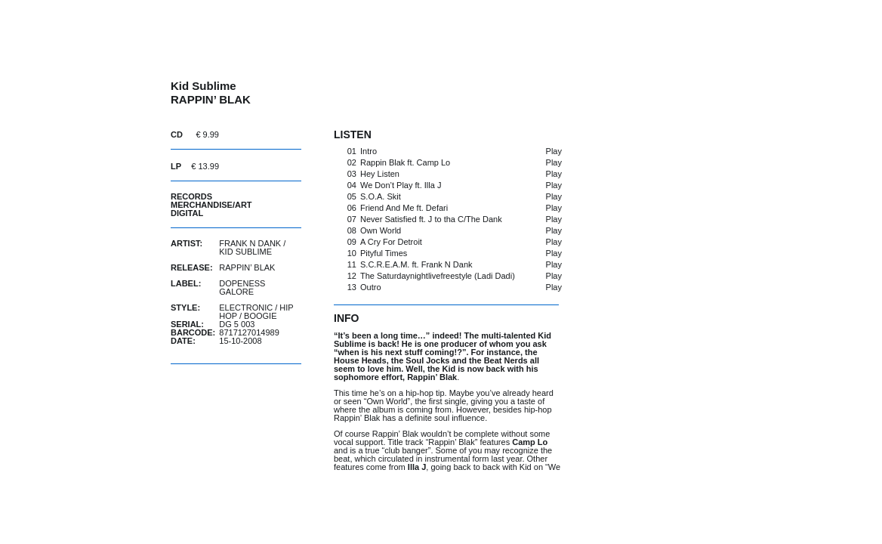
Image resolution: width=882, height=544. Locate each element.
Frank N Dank (250, 243)
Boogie (260, 315)
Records (191, 196)
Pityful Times (383, 253)
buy (263, 134)
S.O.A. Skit (380, 196)
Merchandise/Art (211, 204)
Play (554, 151)
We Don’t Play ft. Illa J (400, 185)
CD (177, 134)
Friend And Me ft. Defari (404, 207)
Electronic (246, 307)
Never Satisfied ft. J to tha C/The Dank (431, 219)
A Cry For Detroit (391, 241)
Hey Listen (379, 173)
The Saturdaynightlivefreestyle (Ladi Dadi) (437, 275)
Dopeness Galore (242, 287)
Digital (187, 213)
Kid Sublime (245, 251)
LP (176, 166)
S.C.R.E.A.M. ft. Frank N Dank (416, 264)
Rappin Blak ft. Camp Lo (405, 162)
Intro (368, 151)
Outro (370, 287)
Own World (380, 230)
